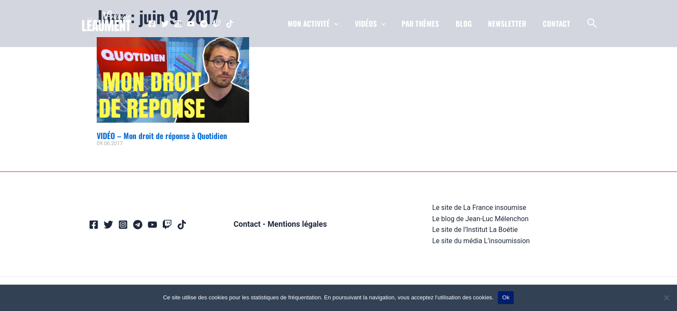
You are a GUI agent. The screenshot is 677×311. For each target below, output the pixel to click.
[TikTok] (230, 24)
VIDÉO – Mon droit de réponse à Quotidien (162, 135)
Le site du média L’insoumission (481, 240)
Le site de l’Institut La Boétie (475, 229)
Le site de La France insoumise (479, 207)
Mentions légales (297, 223)
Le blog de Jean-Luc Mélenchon (480, 218)
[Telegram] (204, 24)
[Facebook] (152, 24)
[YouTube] (191, 24)
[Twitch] (217, 24)
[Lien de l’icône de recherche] (592, 23)
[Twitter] (165, 24)
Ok (505, 297)
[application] (342, 23)
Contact (246, 223)
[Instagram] (178, 24)
